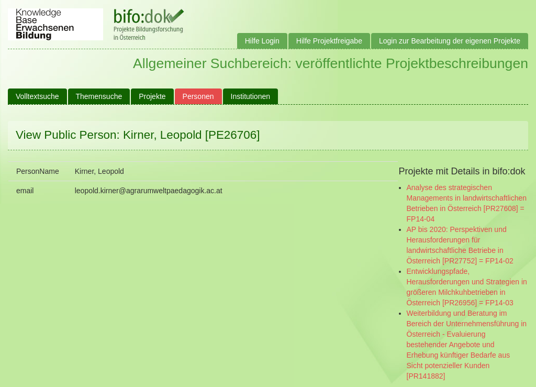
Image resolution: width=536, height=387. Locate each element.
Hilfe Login (262, 41)
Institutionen (251, 96)
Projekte (152, 96)
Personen (198, 96)
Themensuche (99, 96)
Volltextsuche (37, 96)
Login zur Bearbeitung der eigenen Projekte (449, 41)
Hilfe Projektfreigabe (329, 41)
